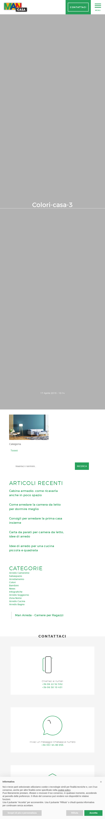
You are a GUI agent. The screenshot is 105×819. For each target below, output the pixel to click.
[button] (100, 781)
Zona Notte (15, 598)
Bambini (14, 585)
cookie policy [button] (64, 790)
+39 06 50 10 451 (52, 687)
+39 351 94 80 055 (52, 745)
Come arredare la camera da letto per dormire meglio (35, 507)
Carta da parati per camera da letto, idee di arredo (36, 534)
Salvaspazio (15, 576)
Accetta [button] (93, 813)
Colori (12, 582)
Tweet (14, 450)
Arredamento (16, 579)
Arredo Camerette (19, 572)
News (12, 588)
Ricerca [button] (82, 466)
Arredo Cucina (17, 601)
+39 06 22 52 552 (52, 684)
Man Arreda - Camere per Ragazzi (39, 615)
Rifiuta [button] (74, 813)
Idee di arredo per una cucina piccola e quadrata (31, 548)
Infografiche (15, 591)
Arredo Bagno (17, 604)
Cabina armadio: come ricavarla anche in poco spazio (33, 493)
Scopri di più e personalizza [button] (22, 813)
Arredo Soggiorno (19, 595)
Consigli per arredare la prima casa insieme (35, 521)
